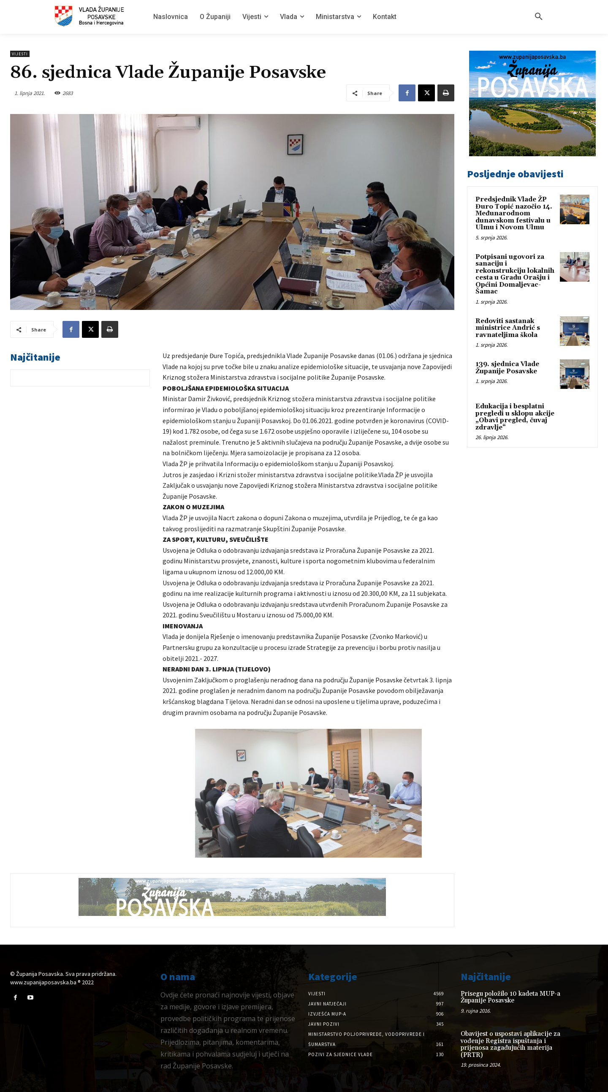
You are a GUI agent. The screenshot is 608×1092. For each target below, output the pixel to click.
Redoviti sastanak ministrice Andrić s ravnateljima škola (507, 328)
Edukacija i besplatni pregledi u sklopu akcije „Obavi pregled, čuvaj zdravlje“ (514, 417)
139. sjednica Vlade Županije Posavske (507, 367)
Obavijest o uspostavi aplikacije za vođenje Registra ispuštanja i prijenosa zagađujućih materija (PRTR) (510, 1044)
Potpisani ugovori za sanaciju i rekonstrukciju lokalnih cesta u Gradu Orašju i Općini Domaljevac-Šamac (514, 274)
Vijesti (20, 54)
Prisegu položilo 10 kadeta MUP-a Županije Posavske (510, 997)
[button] (539, 17)
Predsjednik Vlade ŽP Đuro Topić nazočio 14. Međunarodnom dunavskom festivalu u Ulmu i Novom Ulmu (513, 213)
